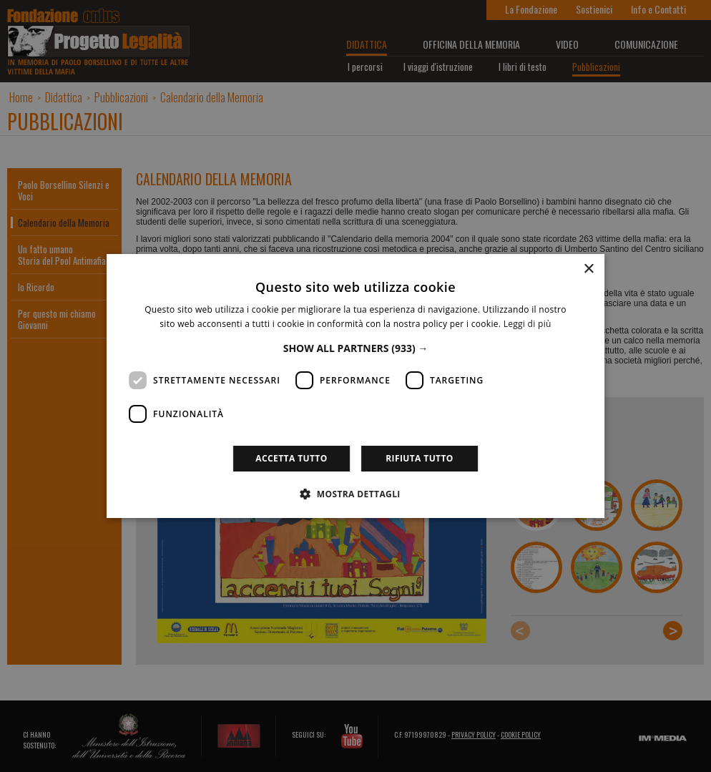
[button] (355, 348)
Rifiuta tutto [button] (419, 458)
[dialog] (355, 386)
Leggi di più (527, 324)
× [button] (588, 269)
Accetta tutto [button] (291, 458)
